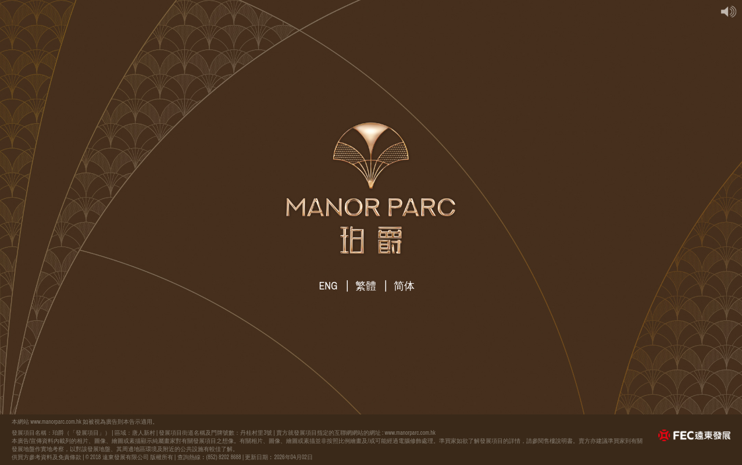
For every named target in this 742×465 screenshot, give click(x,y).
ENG (328, 285)
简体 (404, 285)
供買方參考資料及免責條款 (46, 457)
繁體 (365, 285)
